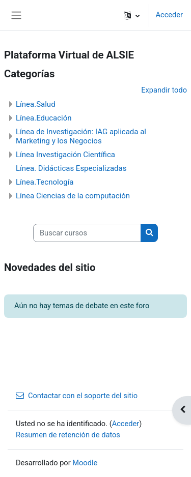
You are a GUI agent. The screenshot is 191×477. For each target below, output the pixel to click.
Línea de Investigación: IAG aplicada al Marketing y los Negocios (81, 136)
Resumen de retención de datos (68, 434)
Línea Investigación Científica (65, 154)
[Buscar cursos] (87, 233)
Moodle (84, 462)
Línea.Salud (36, 104)
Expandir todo (164, 90)
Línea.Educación (44, 118)
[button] (132, 15)
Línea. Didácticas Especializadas (71, 168)
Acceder (169, 14)
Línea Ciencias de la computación (73, 195)
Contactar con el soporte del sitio (77, 395)
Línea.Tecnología (45, 182)
